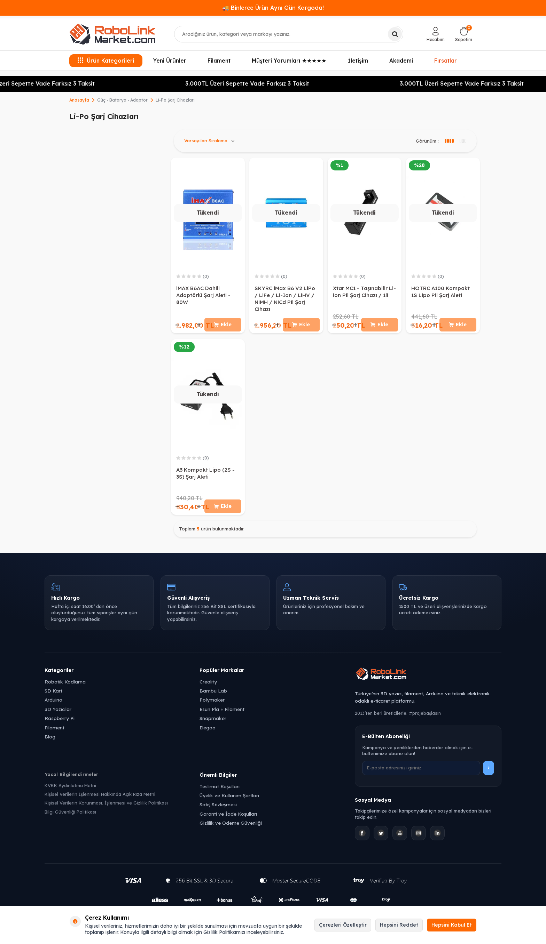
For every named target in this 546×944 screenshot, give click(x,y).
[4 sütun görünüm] (462, 141)
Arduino (53, 703)
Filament (219, 60)
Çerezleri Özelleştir (343, 925)
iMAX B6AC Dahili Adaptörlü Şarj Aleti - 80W (203, 295)
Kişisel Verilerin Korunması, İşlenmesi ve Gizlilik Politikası (106, 806)
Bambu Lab (213, 694)
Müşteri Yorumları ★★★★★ (289, 60)
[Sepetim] (463, 34)
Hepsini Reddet (399, 925)
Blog (50, 740)
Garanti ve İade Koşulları (228, 817)
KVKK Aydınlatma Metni (70, 788)
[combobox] (289, 34)
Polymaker (212, 703)
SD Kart (53, 694)
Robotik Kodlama (65, 685)
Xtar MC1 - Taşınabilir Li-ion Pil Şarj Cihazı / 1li (364, 291)
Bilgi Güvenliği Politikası (70, 815)
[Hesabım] (436, 34)
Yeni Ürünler (169, 60)
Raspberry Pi (60, 721)
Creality (208, 685)
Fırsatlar (445, 60)
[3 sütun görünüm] (449, 141)
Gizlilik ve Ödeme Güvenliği (231, 826)
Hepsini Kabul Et (451, 925)
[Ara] (395, 34)
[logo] (112, 34)
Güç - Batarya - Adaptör (122, 100)
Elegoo (208, 731)
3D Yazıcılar (58, 712)
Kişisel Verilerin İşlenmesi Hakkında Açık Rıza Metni (100, 797)
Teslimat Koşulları (220, 789)
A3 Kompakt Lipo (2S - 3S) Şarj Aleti (205, 474)
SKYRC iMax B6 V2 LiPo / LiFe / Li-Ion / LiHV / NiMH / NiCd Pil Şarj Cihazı (285, 298)
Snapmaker (213, 721)
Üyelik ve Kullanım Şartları (229, 798)
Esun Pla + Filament (222, 712)
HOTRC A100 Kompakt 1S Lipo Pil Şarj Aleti (440, 291)
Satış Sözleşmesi (218, 807)
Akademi (401, 60)
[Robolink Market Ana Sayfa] (428, 678)
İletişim (358, 60)
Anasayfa (79, 100)
